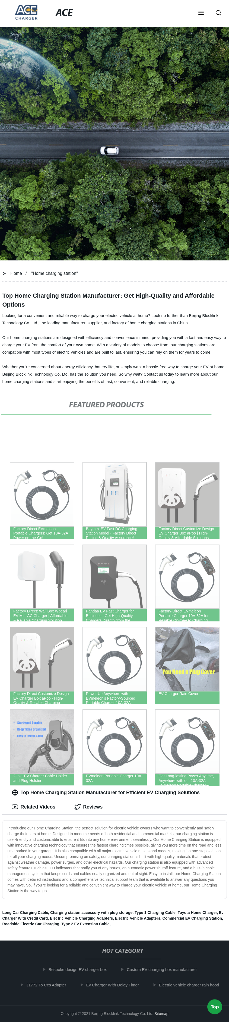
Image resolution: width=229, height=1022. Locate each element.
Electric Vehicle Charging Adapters (81, 918)
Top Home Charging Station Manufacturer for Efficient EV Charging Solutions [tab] (106, 792)
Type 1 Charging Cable (155, 912)
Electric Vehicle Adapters (137, 918)
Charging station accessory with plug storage (91, 912)
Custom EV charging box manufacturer (164, 969)
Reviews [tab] (88, 807)
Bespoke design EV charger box (80, 969)
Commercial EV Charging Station (192, 918)
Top (215, 1007)
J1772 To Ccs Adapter (49, 984)
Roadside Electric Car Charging (30, 924)
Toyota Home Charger (197, 912)
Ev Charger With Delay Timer (115, 984)
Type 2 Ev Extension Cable (85, 924)
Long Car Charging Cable (25, 912)
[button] (201, 13)
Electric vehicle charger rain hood (191, 984)
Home (16, 273)
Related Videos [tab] (33, 807)
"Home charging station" (54, 273)
